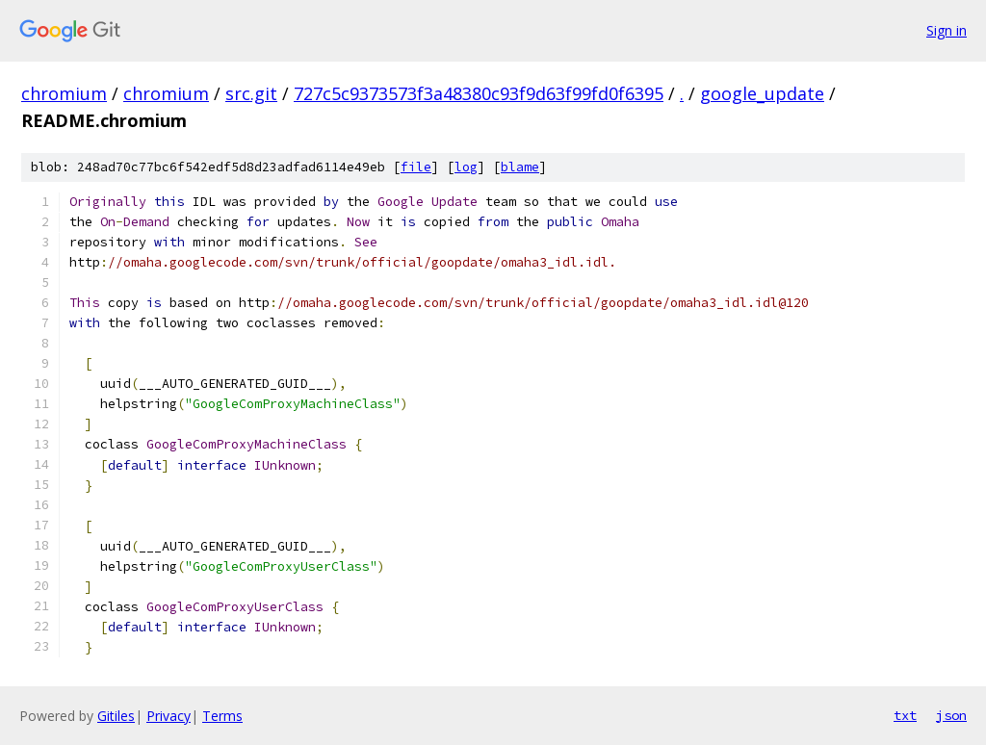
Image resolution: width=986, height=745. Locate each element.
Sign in (946, 30)
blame (520, 167)
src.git (251, 93)
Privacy (168, 715)
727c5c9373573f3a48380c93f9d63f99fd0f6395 (478, 93)
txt (905, 715)
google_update (762, 93)
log (466, 167)
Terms (222, 715)
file (416, 167)
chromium (64, 93)
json (951, 715)
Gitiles (116, 715)
